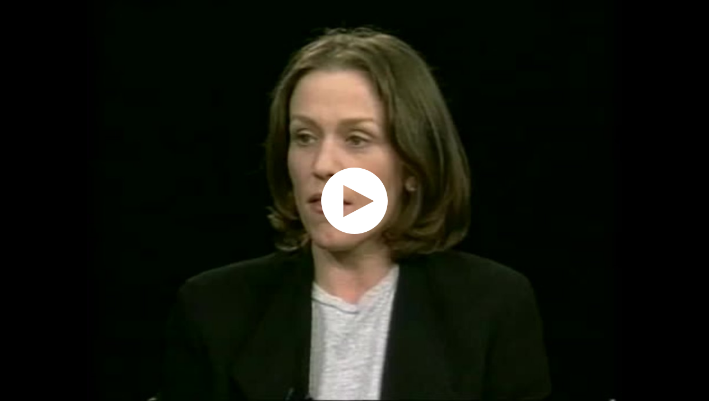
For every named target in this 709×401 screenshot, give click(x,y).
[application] (354, 200)
